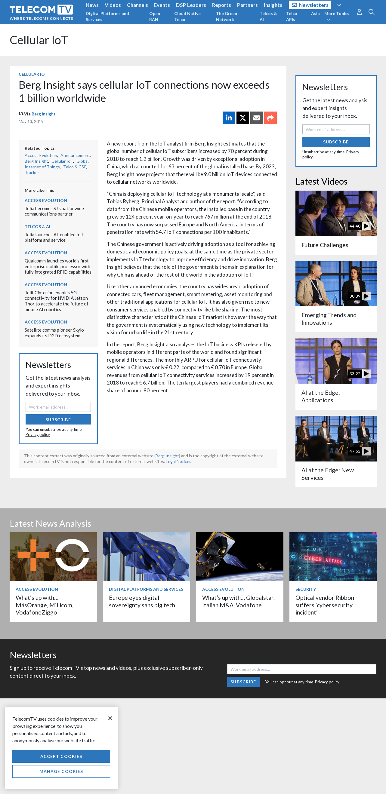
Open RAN (154, 16)
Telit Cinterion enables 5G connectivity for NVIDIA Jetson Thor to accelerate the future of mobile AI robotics (56, 301)
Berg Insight (44, 113)
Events (162, 5)
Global (82, 161)
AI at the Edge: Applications (320, 396)
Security (305, 589)
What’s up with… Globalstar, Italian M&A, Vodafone (238, 601)
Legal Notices (178, 461)
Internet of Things (42, 166)
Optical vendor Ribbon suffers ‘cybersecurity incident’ (324, 605)
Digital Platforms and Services (107, 16)
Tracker (32, 172)
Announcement (75, 155)
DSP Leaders (191, 5)
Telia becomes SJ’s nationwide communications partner (54, 211)
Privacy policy (38, 434)
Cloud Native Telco (187, 16)
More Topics (336, 16)
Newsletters (310, 5)
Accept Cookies (61, 756)
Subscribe (58, 419)
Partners (247, 5)
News (92, 5)
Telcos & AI (268, 16)
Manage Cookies (61, 771)
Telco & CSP (74, 166)
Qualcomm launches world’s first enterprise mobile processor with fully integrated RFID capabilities (58, 266)
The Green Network (226, 16)
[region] (61, 748)
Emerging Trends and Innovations (329, 318)
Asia (315, 13)
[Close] (110, 718)
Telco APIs (291, 16)
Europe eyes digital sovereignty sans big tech (142, 601)
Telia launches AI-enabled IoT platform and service (54, 237)
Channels (137, 5)
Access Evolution (41, 155)
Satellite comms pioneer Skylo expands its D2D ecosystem (54, 332)
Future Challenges (324, 244)
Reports (221, 5)
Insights (273, 5)
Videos (113, 5)
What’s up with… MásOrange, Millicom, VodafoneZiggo (44, 605)
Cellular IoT (39, 40)
